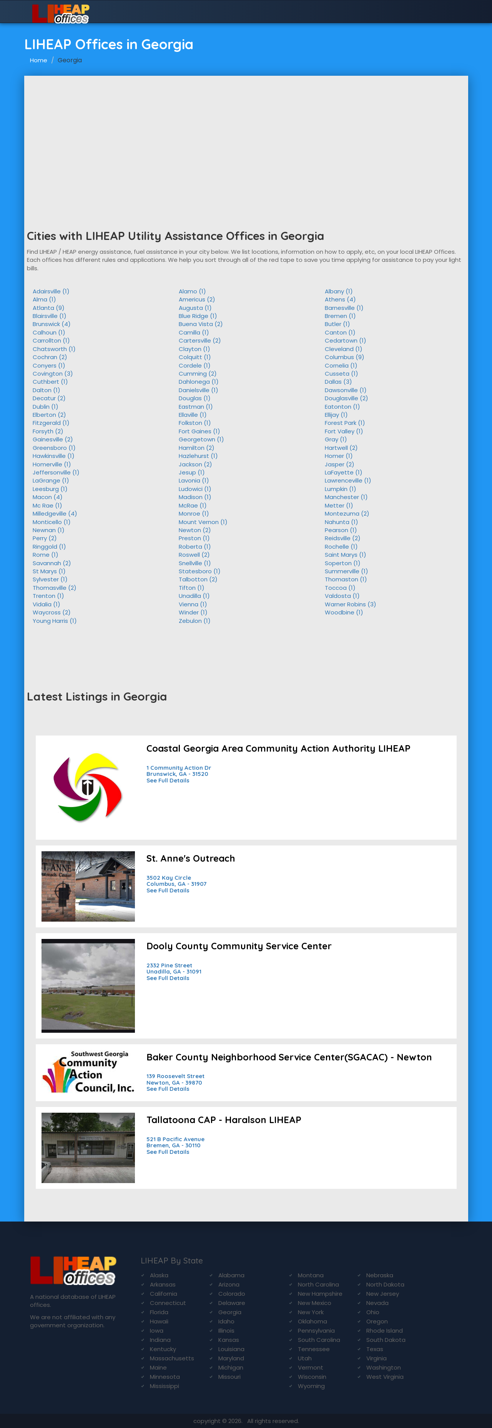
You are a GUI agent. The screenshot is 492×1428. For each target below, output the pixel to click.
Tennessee (314, 1349)
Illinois (226, 1330)
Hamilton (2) (196, 448)
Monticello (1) (52, 522)
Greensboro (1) (54, 448)
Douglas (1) (195, 398)
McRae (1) (193, 505)
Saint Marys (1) (345, 555)
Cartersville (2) (200, 340)
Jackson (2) (195, 464)
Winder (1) (193, 612)
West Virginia (385, 1377)
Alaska (159, 1275)
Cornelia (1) (341, 365)
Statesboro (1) (200, 571)
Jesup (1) (192, 472)
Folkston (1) (195, 423)
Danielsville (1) (198, 390)
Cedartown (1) (345, 340)
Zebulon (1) (195, 621)
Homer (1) (339, 456)
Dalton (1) (46, 390)
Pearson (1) (341, 530)
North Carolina (318, 1284)
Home (38, 60)
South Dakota (386, 1340)
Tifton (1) (191, 588)
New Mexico (314, 1303)
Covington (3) (53, 373)
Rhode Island (384, 1330)
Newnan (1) (49, 530)
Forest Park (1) (345, 423)
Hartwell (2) (341, 448)
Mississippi (164, 1386)
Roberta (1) (195, 547)
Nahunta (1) (341, 522)
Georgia (229, 1312)
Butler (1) (337, 324)
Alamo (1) (192, 291)
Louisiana (231, 1349)
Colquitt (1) (195, 357)
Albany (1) (339, 291)
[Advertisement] (246, 133)
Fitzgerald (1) (51, 423)
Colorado (231, 1294)
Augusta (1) (195, 308)
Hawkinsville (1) (54, 456)
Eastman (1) (196, 407)
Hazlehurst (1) (198, 456)
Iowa (156, 1330)
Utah (305, 1358)
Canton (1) (340, 332)
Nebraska (379, 1275)
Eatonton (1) (342, 407)
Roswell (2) (194, 555)
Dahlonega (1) (199, 382)
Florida (159, 1312)
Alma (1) (44, 299)
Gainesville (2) (53, 439)
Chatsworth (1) (54, 349)
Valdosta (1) (342, 596)
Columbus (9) (344, 357)
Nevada (377, 1303)
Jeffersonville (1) (56, 472)
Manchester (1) (346, 497)
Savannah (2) (52, 563)
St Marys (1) (49, 571)
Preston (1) (194, 538)
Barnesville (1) (344, 308)
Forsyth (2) (48, 431)
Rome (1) (45, 555)
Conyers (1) (49, 365)
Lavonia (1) (194, 480)
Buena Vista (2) (201, 324)
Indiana (160, 1340)
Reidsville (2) (343, 538)
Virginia (376, 1358)
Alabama (231, 1275)
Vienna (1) (193, 604)
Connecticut (168, 1303)
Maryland (231, 1358)
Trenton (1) (48, 596)
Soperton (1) (343, 563)
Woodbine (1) (344, 612)
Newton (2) (195, 530)
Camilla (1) (194, 332)
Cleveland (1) (343, 349)
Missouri (229, 1377)
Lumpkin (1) (340, 489)
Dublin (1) (45, 407)
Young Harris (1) (55, 621)
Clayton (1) (194, 349)
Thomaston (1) (346, 579)
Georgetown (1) (201, 439)
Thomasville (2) (54, 588)
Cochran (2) (50, 357)
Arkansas (163, 1284)
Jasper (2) (339, 464)
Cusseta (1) (341, 373)
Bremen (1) (340, 316)
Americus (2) (197, 299)
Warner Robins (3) (350, 604)
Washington (383, 1367)
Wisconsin (312, 1377)
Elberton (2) (49, 415)
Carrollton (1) (51, 340)
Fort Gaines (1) (199, 431)
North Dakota (385, 1284)
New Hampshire (320, 1294)
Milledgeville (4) (55, 513)
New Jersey (382, 1294)
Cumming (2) (198, 373)
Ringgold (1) (49, 547)
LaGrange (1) (51, 480)
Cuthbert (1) (50, 382)
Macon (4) (48, 497)
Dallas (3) (338, 382)
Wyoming (311, 1386)
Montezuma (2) (347, 513)
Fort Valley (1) (344, 431)
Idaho (226, 1321)
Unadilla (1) (194, 596)
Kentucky (163, 1349)
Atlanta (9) (49, 308)
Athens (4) (340, 299)
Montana (311, 1275)
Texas (374, 1349)
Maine (158, 1367)
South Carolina (319, 1340)
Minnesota (165, 1377)
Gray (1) (336, 439)
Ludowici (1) (195, 489)
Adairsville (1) (51, 291)
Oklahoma (312, 1321)
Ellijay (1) (336, 415)
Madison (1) (195, 497)
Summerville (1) (346, 571)
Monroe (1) (194, 513)
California (163, 1294)
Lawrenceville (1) (348, 480)
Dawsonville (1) (346, 390)
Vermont (310, 1367)
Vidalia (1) (46, 604)
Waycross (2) (52, 612)
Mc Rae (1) (47, 505)
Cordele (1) (195, 365)
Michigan (230, 1367)
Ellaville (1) (193, 415)
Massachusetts (172, 1358)
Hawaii (159, 1321)
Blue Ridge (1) (198, 316)
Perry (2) (45, 538)
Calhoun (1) (49, 332)
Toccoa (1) (340, 588)
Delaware (231, 1303)
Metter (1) (339, 505)
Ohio (372, 1312)
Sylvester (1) (50, 579)
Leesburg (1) (50, 489)
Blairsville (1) (49, 316)
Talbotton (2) (198, 579)
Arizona (228, 1284)
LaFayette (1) (343, 472)
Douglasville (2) (346, 398)
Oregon (377, 1321)
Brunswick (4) (52, 324)
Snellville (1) (195, 563)
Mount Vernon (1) (203, 522)
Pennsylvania (316, 1330)
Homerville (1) (52, 464)
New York (311, 1312)
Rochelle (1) (341, 547)
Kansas (228, 1340)
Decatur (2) (49, 398)
